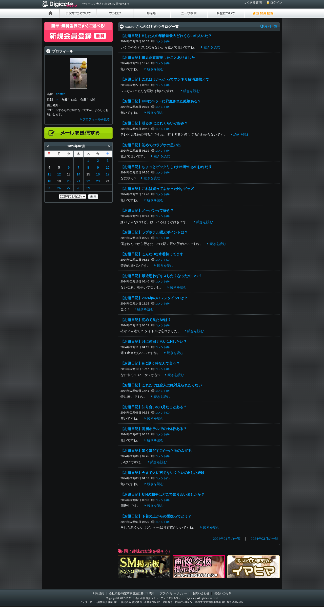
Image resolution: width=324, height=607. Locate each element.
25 (49, 188)
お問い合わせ (201, 593)
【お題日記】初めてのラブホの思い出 (150, 145)
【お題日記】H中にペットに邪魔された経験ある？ (160, 101)
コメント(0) (162, 41)
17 (107, 174)
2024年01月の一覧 (226, 539)
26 (59, 188)
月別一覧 (270, 26)
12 (59, 174)
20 (68, 181)
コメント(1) (162, 259)
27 (68, 188)
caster (60, 94)
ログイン (276, 2)
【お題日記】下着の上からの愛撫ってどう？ (155, 516)
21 (78, 181)
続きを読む (212, 47)
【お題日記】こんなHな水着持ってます (151, 254)
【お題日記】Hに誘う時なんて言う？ (150, 363)
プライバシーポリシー (174, 593)
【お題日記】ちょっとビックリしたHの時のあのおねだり (166, 167)
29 (88, 188)
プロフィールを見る (96, 119)
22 (88, 181)
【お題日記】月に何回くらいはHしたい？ (153, 342)
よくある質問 (253, 2)
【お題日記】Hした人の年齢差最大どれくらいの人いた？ (166, 36)
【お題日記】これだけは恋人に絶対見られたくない (161, 385)
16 (98, 174)
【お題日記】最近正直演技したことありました (157, 58)
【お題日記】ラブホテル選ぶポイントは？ (154, 232)
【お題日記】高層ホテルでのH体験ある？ (153, 429)
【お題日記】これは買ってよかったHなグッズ (157, 189)
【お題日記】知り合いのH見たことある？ (153, 407)
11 (49, 174)
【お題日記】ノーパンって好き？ (147, 210)
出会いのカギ (222, 593)
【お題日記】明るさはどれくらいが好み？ (154, 123)
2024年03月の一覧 (264, 539)
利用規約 (98, 593)
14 (78, 174)
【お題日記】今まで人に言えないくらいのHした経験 (162, 473)
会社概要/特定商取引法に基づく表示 (131, 593)
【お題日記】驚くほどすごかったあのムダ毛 (155, 451)
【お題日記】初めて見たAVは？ (145, 320)
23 (98, 181)
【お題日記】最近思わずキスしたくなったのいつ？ (161, 276)
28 (78, 188)
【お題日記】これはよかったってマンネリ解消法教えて (164, 79)
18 (49, 181)
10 (107, 167)
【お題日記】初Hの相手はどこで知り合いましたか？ (162, 494)
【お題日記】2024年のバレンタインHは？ (154, 298)
